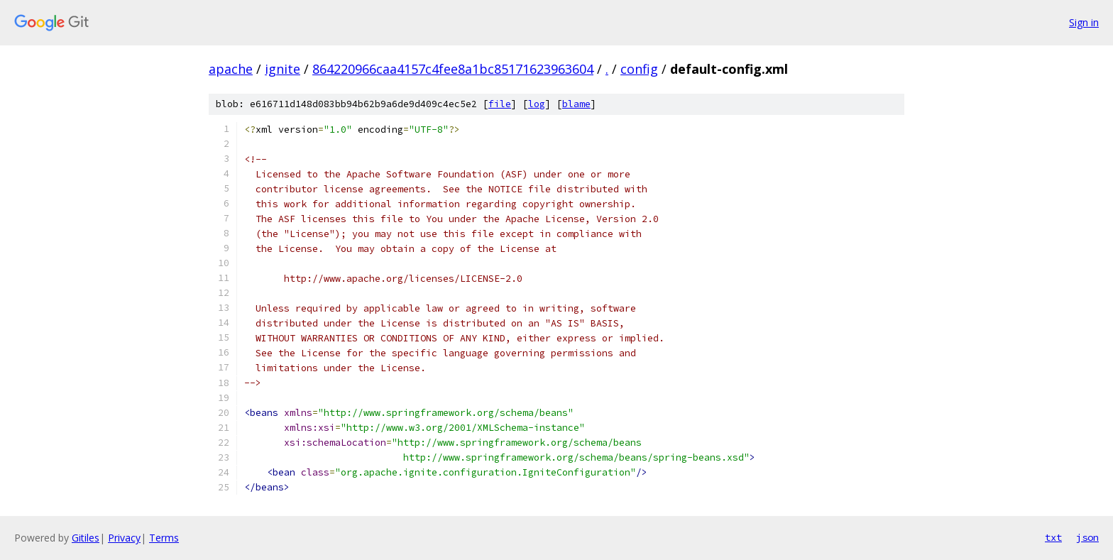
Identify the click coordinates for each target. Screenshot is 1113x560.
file (499, 104)
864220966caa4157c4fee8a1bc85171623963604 (452, 68)
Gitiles (85, 537)
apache (231, 68)
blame (576, 104)
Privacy (124, 537)
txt (1053, 537)
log (536, 104)
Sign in (1084, 22)
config (639, 68)
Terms (164, 537)
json (1087, 537)
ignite (282, 68)
